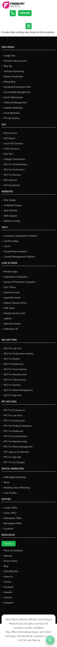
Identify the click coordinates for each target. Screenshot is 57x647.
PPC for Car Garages (14, 462)
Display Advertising (13, 76)
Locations (8, 528)
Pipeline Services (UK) (14, 313)
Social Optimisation (13, 97)
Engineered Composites (16, 277)
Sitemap (8, 556)
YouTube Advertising (14, 71)
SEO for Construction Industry (19, 353)
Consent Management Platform (19, 256)
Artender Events (12, 292)
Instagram (9, 602)
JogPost (8, 318)
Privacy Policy (11, 561)
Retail (6, 482)
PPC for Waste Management (18, 446)
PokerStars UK (11, 329)
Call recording (11, 241)
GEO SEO (8, 154)
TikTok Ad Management (15, 102)
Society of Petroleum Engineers (20, 282)
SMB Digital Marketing (15, 477)
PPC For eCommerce (14, 410)
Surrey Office (10, 513)
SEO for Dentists (12, 385)
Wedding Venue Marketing (17, 487)
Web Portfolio (10, 210)
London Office (10, 508)
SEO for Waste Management (18, 390)
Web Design (10, 200)
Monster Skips (11, 271)
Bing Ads (8, 66)
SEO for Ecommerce (14, 169)
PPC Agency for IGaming (16, 452)
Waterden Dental (12, 324)
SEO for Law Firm (13, 348)
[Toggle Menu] (50, 640)
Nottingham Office (13, 518)
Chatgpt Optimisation (14, 159)
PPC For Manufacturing (15, 441)
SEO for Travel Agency (15, 369)
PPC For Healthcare (13, 431)
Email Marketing (12, 113)
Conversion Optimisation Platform (20, 236)
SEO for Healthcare (13, 364)
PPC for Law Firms (13, 415)
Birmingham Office (13, 523)
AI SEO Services (11, 149)
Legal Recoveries (12, 297)
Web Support (10, 216)
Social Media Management (17, 92)
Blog (6, 566)
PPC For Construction (14, 420)
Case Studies (10, 493)
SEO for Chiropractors (15, 379)
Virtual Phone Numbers (15, 251)
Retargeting (9, 82)
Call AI (7, 246)
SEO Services (10, 133)
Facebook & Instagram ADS (17, 87)
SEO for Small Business (16, 164)
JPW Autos (9, 308)
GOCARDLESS (11, 571)
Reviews (9, 543)
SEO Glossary (10, 180)
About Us (8, 576)
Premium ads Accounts (15, 61)
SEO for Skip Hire (12, 395)
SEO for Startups (12, 175)
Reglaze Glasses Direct (15, 303)
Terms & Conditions (13, 550)
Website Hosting (12, 221)
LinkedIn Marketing (13, 108)
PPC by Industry (12, 118)
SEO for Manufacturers (15, 374)
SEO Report (9, 138)
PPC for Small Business (15, 436)
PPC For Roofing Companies (18, 426)
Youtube (8, 597)
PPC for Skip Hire (12, 457)
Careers (7, 582)
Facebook (8, 587)
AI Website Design (13, 205)
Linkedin (8, 592)
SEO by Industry (12, 185)
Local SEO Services (13, 143)
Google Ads (9, 55)
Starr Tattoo (10, 287)
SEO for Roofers (12, 359)
